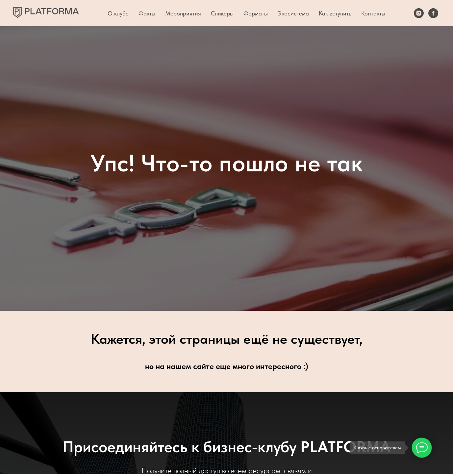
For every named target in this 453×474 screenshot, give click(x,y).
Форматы (255, 13)
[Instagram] (419, 13)
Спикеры (222, 13)
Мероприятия (183, 13)
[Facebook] (433, 13)
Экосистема (293, 13)
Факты (146, 13)
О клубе (118, 13)
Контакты (373, 13)
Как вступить (335, 13)
